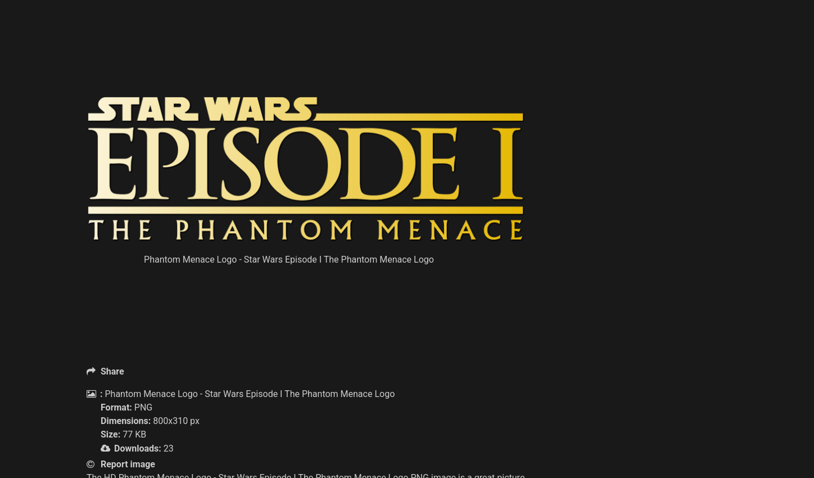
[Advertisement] (305, 67)
